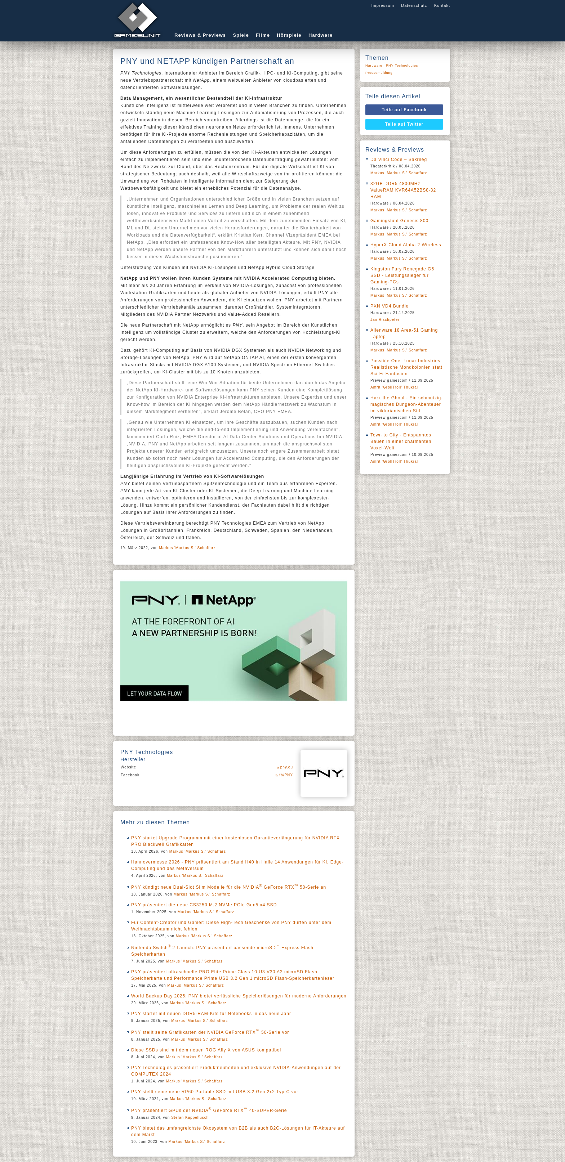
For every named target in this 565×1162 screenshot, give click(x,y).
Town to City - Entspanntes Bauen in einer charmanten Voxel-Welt (400, 441)
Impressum (382, 5)
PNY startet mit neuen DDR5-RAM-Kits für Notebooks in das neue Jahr (211, 1013)
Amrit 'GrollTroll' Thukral (394, 387)
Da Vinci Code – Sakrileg (398, 159)
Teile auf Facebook (404, 109)
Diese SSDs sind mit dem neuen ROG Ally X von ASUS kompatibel (206, 1050)
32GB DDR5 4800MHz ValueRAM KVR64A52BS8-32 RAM (403, 190)
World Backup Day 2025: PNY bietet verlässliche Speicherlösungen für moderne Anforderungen (239, 996)
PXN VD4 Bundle (389, 306)
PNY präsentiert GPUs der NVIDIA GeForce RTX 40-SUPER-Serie (209, 1110)
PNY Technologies (402, 65)
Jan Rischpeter (385, 320)
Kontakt (442, 5)
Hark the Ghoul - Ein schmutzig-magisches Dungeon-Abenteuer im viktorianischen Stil (406, 404)
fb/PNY (286, 775)
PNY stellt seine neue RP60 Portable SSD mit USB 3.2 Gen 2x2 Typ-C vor (214, 1091)
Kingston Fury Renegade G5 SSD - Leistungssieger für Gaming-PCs (402, 275)
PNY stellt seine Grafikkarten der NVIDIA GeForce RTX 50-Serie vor (210, 1032)
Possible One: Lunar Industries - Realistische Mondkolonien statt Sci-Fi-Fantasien (407, 367)
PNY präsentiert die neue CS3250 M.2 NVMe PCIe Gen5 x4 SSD (204, 904)
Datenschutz (414, 5)
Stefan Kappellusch (190, 1118)
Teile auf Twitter (404, 124)
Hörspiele (289, 35)
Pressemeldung (379, 73)
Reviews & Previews (200, 35)
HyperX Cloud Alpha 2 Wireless (405, 244)
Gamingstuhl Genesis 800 (399, 220)
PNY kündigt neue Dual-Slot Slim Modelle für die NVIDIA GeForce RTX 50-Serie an (228, 887)
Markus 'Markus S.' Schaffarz (187, 548)
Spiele (241, 35)
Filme (263, 35)
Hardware (320, 35)
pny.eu (286, 767)
